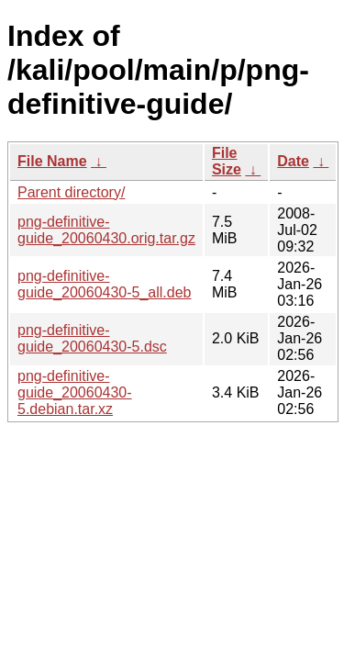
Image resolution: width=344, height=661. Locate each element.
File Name (52, 161)
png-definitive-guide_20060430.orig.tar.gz (106, 230)
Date (293, 161)
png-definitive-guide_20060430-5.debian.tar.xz (74, 392)
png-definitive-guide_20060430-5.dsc (92, 338)
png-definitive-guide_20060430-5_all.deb (104, 284)
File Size (226, 161)
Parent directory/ (71, 192)
